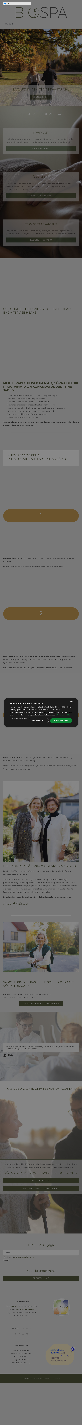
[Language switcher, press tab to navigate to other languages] (6, 3)
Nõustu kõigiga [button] (61, 720)
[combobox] (71, 701)
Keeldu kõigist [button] (38, 720)
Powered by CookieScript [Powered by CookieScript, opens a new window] (19, 718)
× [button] (74, 701)
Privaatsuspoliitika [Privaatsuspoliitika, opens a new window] (63, 715)
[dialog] (41, 712)
